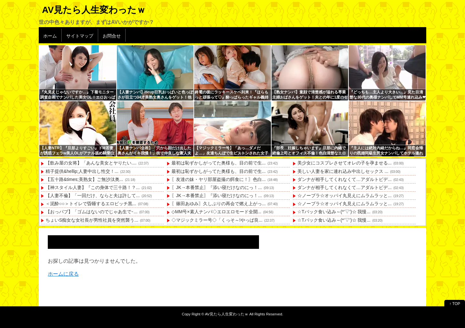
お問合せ (112, 35)
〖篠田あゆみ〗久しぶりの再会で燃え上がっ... (218, 203)
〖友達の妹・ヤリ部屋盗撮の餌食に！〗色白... (218, 179)
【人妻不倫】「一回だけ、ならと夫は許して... (93, 195)
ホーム (50, 35)
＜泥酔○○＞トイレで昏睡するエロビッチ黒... (91, 203)
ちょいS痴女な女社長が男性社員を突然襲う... (92, 220)
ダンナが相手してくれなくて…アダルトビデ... (344, 179)
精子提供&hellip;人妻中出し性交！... (82, 171)
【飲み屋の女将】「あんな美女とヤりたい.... (91, 162)
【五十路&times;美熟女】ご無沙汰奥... (84, 179)
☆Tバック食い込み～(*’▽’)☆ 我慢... (333, 211)
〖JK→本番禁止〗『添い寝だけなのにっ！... (216, 187)
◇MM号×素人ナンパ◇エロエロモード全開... (216, 211)
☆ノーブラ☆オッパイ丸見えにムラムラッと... (344, 195)
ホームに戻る (63, 274)
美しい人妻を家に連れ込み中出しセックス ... (342, 171)
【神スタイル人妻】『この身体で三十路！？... (93, 187)
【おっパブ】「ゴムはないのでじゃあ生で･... (92, 211)
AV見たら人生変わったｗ (94, 10)
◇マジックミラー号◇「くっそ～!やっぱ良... (217, 220)
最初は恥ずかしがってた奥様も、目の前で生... (218, 162)
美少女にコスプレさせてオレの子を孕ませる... (344, 162)
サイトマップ (79, 35)
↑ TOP (454, 304)
